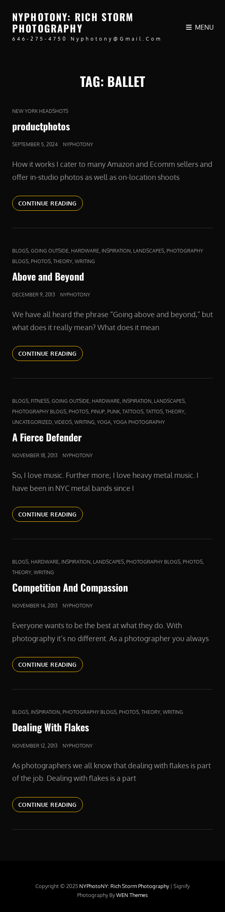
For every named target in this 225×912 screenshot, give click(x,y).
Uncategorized (32, 422)
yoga (104, 422)
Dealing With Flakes (50, 727)
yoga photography (139, 422)
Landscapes (148, 251)
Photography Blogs (39, 411)
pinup (98, 411)
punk (113, 411)
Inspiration (116, 251)
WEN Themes (132, 895)
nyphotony (78, 144)
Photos (41, 261)
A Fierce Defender (47, 437)
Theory (62, 261)
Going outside (50, 251)
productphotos (41, 126)
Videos (63, 422)
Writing (85, 261)
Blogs (20, 251)
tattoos (132, 411)
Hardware (85, 251)
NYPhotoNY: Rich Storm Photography (73, 22)
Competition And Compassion (70, 587)
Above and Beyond (48, 276)
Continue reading (50, 203)
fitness (40, 401)
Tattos (154, 411)
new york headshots (40, 111)
